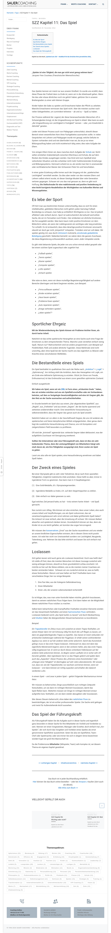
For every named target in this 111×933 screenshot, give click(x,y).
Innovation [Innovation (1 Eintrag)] (24, 861)
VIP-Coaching (11, 83)
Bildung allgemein (14, 145)
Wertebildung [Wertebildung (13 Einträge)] (42, 887)
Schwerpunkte (13, 179)
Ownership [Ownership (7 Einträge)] (30, 872)
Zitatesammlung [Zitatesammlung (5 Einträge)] (15, 890)
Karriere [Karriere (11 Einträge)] (51, 861)
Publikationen (13, 173)
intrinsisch (62, 233)
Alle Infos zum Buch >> (68, 788)
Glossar (10, 155)
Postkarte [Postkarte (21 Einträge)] (62, 876)
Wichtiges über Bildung (85, 915)
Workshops (11, 194)
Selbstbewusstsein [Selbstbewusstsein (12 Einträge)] (17, 879)
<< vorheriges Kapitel (48, 763)
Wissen (9, 191)
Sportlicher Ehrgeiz (39, 42)
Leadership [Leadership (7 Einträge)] (95, 861)
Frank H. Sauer (13, 152)
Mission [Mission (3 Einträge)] (28, 868)
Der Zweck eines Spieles (41, 46)
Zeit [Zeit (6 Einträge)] (76, 887)
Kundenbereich (13, 161)
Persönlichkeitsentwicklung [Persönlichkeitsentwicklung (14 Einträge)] (87, 872)
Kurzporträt (10, 35)
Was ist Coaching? (13, 42)
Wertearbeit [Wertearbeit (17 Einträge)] (26, 887)
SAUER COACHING (23, 928)
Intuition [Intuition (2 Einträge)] (37, 861)
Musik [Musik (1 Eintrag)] (70, 868)
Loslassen (36, 49)
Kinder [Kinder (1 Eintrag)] (64, 861)
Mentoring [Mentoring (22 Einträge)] (13, 868)
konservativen (52, 530)
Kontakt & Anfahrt (50, 910)
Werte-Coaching (12, 73)
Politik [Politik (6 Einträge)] (48, 876)
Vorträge (10, 55)
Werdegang (11, 38)
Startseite (10, 13)
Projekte (9, 48)
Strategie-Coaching (13, 86)
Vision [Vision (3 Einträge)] (91, 883)
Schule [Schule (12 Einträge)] (88, 876)
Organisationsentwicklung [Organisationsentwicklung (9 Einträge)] (89, 868)
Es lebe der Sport (38, 39)
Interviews (10, 52)
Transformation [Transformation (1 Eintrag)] (15, 883)
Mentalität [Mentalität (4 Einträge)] (85, 865)
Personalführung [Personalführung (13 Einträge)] (48, 872)
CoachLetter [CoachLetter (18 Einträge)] (86, 854)
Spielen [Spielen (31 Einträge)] (70, 879)
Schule (89, 152)
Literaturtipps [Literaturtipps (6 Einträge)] (56, 865)
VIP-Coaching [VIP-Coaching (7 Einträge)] (77, 883)
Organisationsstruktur (14, 110)
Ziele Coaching (12, 70)
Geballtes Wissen (83, 913)
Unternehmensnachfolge (15, 113)
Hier (34, 782)
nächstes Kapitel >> (89, 763)
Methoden (11, 164)
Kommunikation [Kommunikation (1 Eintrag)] (79, 861)
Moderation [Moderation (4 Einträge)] (41, 868)
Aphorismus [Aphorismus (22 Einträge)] (14, 854)
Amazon (83, 782)
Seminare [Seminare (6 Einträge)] (57, 879)
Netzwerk (11, 167)
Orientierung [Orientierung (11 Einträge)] (14, 872)
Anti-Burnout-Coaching (14, 120)
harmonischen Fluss (77, 612)
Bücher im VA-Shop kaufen (53, 915)
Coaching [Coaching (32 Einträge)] (70, 854)
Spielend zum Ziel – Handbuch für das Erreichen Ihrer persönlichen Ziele (68, 56)
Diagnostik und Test (13, 126)
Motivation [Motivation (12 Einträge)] (57, 868)
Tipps (17, 13)
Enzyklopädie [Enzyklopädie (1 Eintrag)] (75, 857)
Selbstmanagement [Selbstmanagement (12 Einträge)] (39, 879)
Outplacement (11, 116)
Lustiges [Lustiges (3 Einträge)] (71, 865)
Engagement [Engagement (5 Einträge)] (43, 857)
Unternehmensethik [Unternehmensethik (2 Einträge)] (34, 883)
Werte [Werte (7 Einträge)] (11, 887)
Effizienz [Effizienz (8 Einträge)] (28, 857)
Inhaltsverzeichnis (68, 763)
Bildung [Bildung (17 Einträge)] (43, 854)
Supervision (12, 182)
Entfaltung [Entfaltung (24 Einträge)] (58, 857)
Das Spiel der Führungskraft (42, 51)
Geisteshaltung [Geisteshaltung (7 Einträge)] (92, 857)
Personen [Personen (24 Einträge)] (65, 872)
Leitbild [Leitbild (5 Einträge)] (12, 865)
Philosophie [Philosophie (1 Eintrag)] (14, 876)
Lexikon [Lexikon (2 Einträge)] (41, 865)
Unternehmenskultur (14, 103)
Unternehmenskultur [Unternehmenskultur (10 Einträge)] (57, 883)
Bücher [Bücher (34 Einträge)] (56, 854)
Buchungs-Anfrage (50, 913)
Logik (99, 369)
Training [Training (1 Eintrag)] (97, 879)
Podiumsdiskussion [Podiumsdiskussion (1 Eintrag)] (32, 876)
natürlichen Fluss (80, 699)
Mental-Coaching (12, 80)
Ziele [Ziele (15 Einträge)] (86, 887)
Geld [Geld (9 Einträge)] (11, 861)
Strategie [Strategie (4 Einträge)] (84, 879)
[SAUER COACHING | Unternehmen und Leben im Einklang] (22, 4)
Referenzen (11, 176)
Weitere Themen (12, 130)
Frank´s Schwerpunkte (84, 910)
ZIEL (63, 389)
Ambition (89, 369)
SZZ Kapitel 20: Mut (95, 817)
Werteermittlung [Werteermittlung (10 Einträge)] (61, 887)
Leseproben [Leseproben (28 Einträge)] (27, 865)
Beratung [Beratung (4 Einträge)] (29, 854)
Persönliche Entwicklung (15, 93)
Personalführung (12, 90)
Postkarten (12, 170)
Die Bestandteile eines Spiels (42, 44)
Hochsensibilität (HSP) (14, 123)
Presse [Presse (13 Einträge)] (75, 876)
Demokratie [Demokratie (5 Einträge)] (13, 857)
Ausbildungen (12, 142)
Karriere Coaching (13, 76)
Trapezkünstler (41, 629)
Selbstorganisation (13, 96)
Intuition (39, 618)
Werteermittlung (12, 100)
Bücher (9, 45)
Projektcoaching (12, 106)
